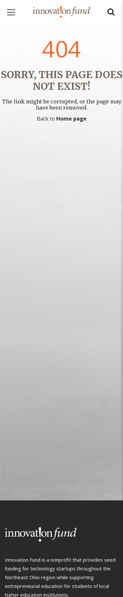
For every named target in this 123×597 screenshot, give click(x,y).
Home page (71, 118)
